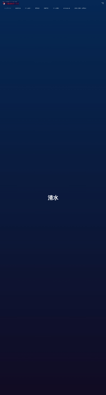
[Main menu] (102, 3)
